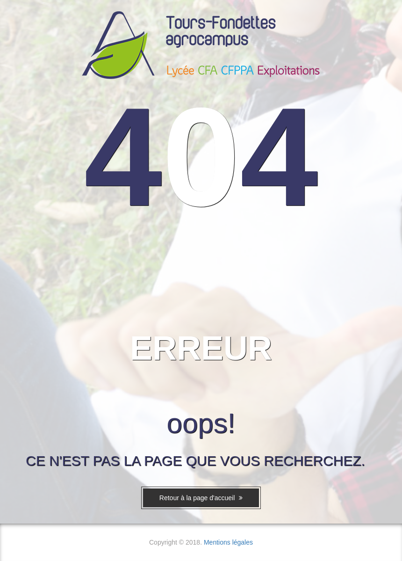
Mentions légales (228, 542)
